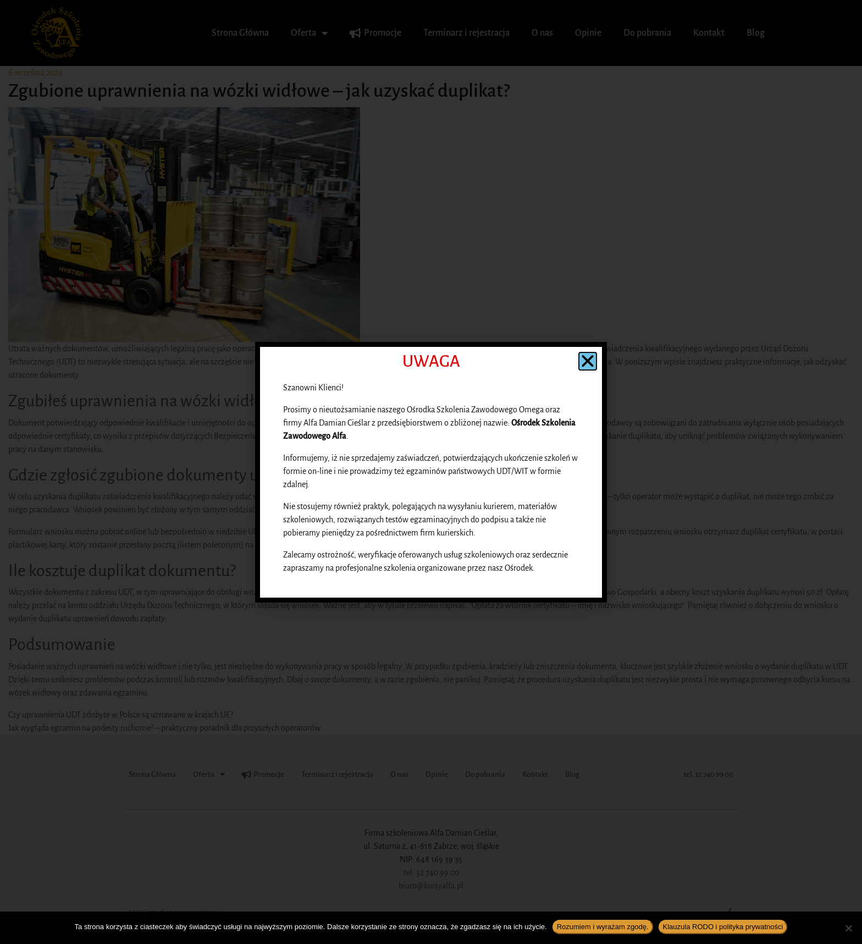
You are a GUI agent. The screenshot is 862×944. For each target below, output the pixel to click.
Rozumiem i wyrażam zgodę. (603, 927)
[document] (431, 472)
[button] (587, 361)
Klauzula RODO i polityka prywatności (723, 927)
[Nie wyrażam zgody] (848, 928)
